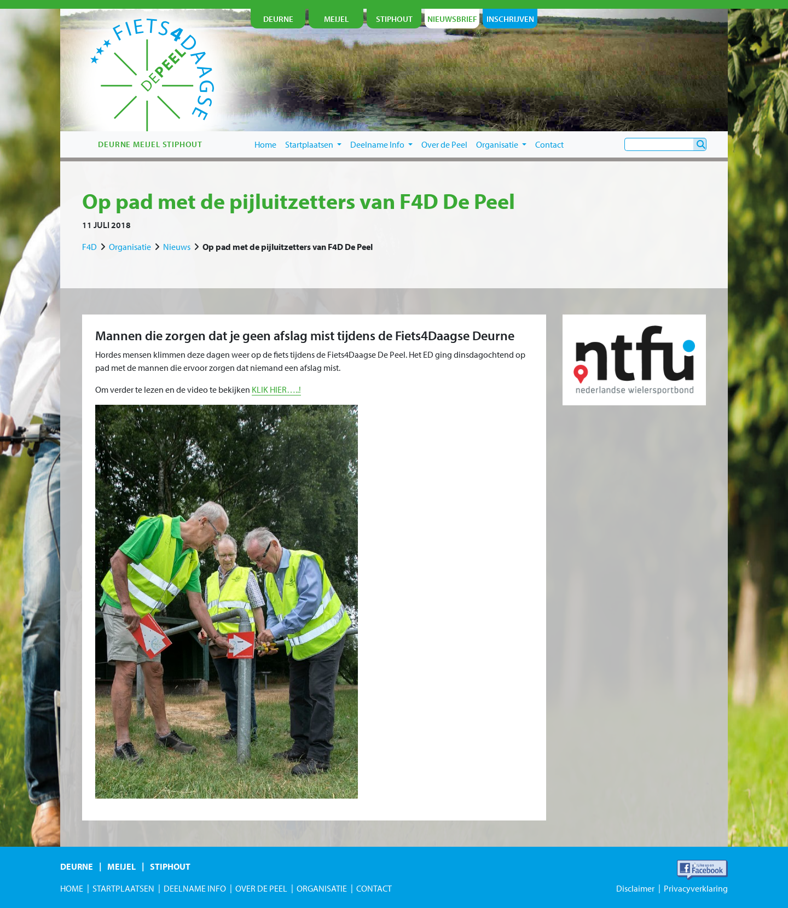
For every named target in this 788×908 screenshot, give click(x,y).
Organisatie (501, 144)
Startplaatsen (313, 144)
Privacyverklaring (696, 888)
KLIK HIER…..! (276, 389)
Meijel (121, 866)
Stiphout (170, 866)
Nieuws (176, 246)
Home (265, 144)
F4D (89, 246)
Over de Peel (444, 144)
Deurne (76, 866)
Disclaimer (635, 888)
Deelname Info (381, 144)
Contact (549, 144)
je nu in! (675, 96)
